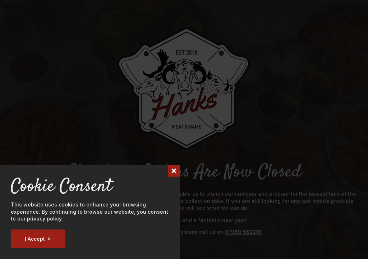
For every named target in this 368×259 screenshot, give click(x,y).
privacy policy (44, 218)
